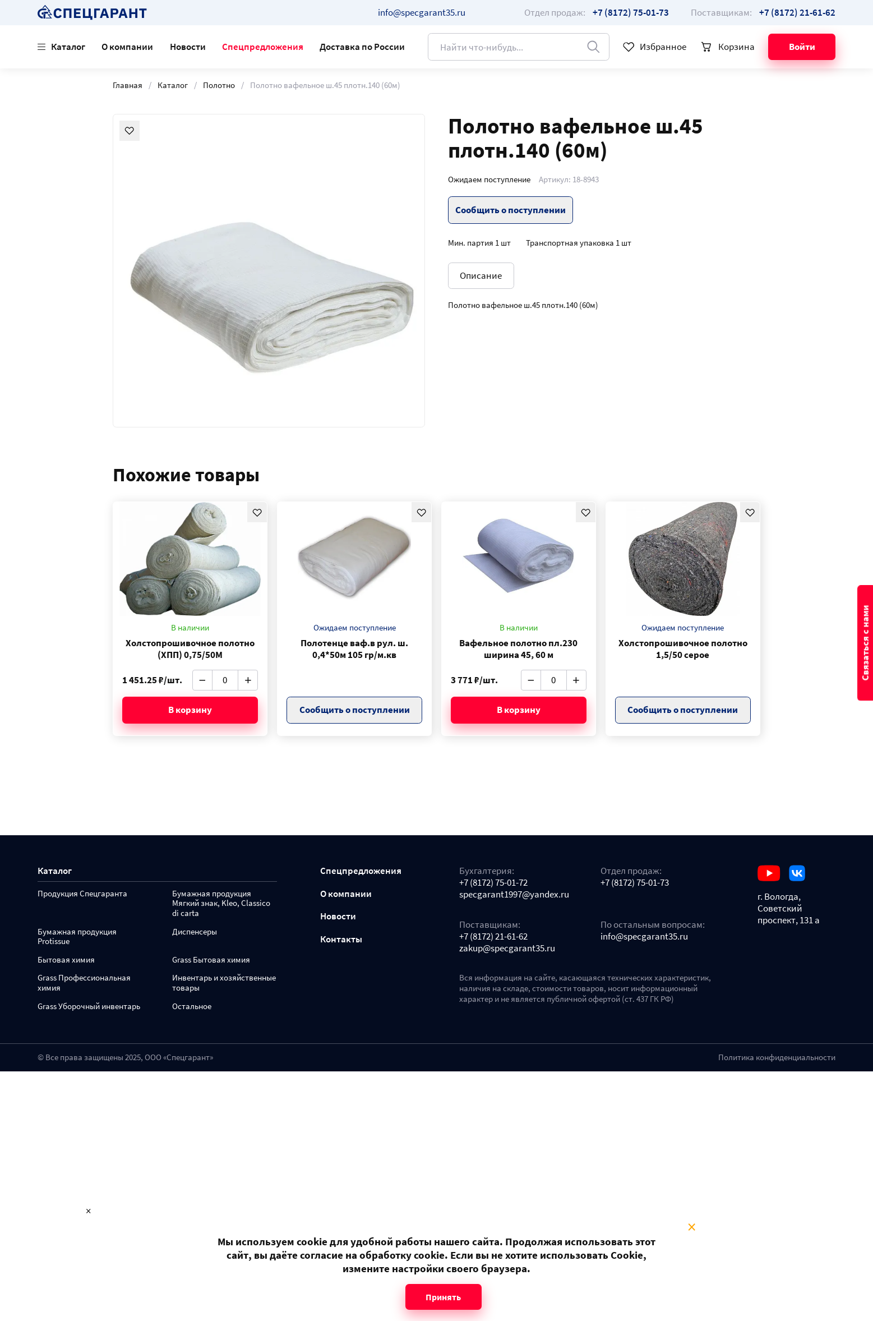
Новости (188, 46)
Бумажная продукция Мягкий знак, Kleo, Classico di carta (221, 904)
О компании (127, 46)
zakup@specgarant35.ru (507, 948)
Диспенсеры (194, 932)
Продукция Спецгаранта (82, 894)
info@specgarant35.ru (421, 12)
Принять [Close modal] (443, 1296)
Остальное (191, 1006)
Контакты (341, 939)
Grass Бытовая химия (211, 960)
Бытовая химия (66, 960)
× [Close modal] (691, 1227)
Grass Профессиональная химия (84, 983)
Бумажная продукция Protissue (77, 937)
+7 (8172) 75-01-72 (493, 883)
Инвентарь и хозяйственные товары (224, 983)
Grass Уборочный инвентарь (89, 1006)
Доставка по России (362, 46)
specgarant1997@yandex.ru (514, 894)
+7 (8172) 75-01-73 (635, 883)
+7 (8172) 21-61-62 (493, 936)
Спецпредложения (262, 46)
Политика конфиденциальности (776, 1057)
